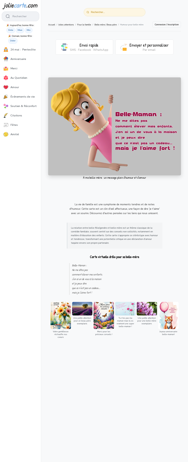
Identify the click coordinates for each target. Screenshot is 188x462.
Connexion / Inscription (167, 24)
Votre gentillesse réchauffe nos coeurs (60, 334)
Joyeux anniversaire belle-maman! (168, 333)
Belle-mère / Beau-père (106, 24)
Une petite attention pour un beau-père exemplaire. (82, 321)
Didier (13, 40)
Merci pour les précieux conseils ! (103, 333)
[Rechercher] (88, 12)
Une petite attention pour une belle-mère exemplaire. (146, 321)
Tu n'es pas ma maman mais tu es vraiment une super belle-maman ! (125, 322)
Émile (10, 30)
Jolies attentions (66, 24)
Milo (29, 30)
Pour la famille (84, 24)
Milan (20, 30)
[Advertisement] (114, 67)
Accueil (51, 24)
